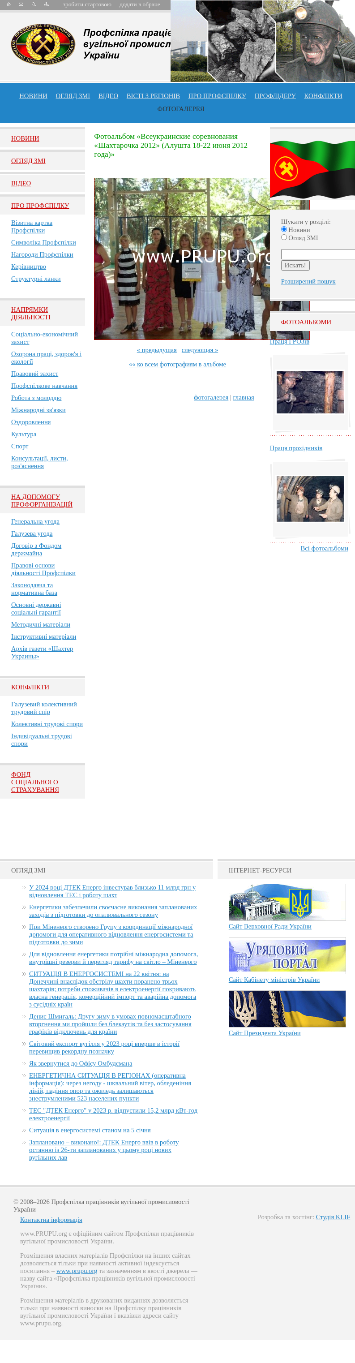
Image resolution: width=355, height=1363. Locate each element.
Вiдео (21, 183)
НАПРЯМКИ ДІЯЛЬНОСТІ (31, 313)
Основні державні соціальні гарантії (36, 608)
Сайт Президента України (265, 1032)
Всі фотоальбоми (324, 548)
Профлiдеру (275, 95)
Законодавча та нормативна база (34, 588)
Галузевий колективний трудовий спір (44, 708)
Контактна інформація (51, 1219)
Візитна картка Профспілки (31, 226)
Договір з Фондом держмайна (36, 549)
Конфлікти (30, 687)
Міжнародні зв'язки (38, 409)
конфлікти (323, 95)
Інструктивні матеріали (43, 636)
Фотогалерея (181, 108)
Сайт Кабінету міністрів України (274, 979)
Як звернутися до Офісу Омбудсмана (80, 1063)
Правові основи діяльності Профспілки (43, 569)
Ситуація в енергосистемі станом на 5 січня (90, 1130)
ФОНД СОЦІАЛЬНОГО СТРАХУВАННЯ (35, 782)
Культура (23, 434)
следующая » (200, 349)
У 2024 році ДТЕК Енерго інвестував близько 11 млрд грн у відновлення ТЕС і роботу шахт (112, 891)
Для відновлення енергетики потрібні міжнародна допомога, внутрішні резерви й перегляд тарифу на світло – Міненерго (113, 957)
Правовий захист (34, 373)
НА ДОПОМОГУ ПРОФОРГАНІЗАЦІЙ (42, 500)
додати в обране (140, 4)
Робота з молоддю (36, 397)
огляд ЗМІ (73, 95)
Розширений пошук (308, 281)
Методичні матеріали (40, 624)
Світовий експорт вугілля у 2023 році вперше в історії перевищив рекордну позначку (104, 1047)
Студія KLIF (333, 1217)
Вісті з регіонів (153, 95)
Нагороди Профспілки (42, 254)
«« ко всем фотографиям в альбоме (177, 364)
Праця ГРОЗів (289, 341)
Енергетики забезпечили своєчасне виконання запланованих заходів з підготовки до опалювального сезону (113, 910)
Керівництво (28, 266)
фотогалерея (211, 397)
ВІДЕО (108, 95)
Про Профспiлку (40, 205)
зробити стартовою (87, 4)
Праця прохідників (296, 447)
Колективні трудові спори (47, 723)
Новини (33, 95)
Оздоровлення (31, 422)
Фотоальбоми (306, 322)
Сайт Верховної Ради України (270, 926)
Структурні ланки (36, 278)
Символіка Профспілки (43, 242)
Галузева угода (31, 533)
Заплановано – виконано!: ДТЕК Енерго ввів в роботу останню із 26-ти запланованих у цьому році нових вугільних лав (104, 1150)
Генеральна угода (35, 521)
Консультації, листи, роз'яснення (39, 462)
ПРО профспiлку (217, 95)
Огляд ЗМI (28, 160)
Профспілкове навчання (44, 385)
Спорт (20, 446)
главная (243, 397)
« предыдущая (157, 349)
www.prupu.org (77, 1270)
